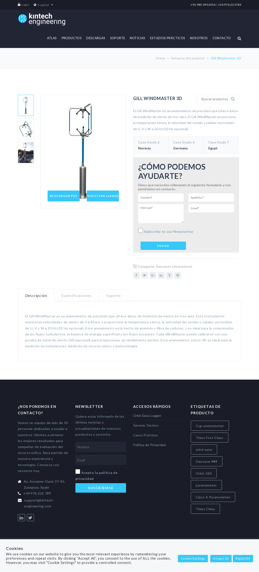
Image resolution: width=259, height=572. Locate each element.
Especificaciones (76, 295)
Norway (144, 148)
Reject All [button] (243, 558)
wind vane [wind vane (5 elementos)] (204, 450)
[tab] (36, 294)
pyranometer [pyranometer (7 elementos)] (206, 485)
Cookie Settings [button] (193, 558)
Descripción (36, 295)
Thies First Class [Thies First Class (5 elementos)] (209, 438)
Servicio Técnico (145, 425)
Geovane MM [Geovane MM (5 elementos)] (206, 461)
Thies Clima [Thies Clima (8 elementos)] (205, 509)
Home (160, 58)
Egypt (213, 148)
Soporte (113, 295)
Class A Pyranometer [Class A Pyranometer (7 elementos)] (213, 497)
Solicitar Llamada (104, 196)
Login (25, 4)
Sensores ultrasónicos (188, 58)
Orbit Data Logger (147, 416)
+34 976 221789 (229, 4)
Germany (180, 148)
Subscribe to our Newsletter (166, 231)
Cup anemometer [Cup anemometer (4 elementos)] (210, 426)
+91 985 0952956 (203, 4)
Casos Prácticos (145, 435)
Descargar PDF (64, 196)
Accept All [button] (221, 558)
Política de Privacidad (149, 445)
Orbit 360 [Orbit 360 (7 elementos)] (204, 473)
